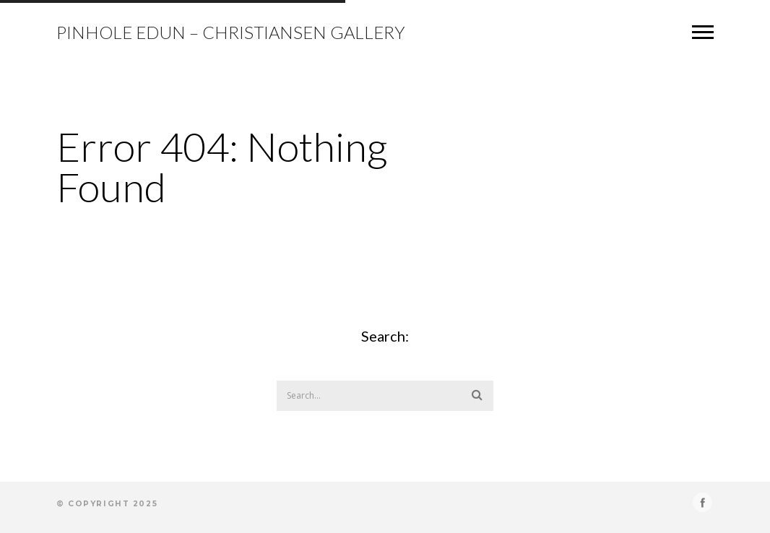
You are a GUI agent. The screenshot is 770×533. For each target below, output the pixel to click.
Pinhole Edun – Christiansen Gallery (230, 32)
